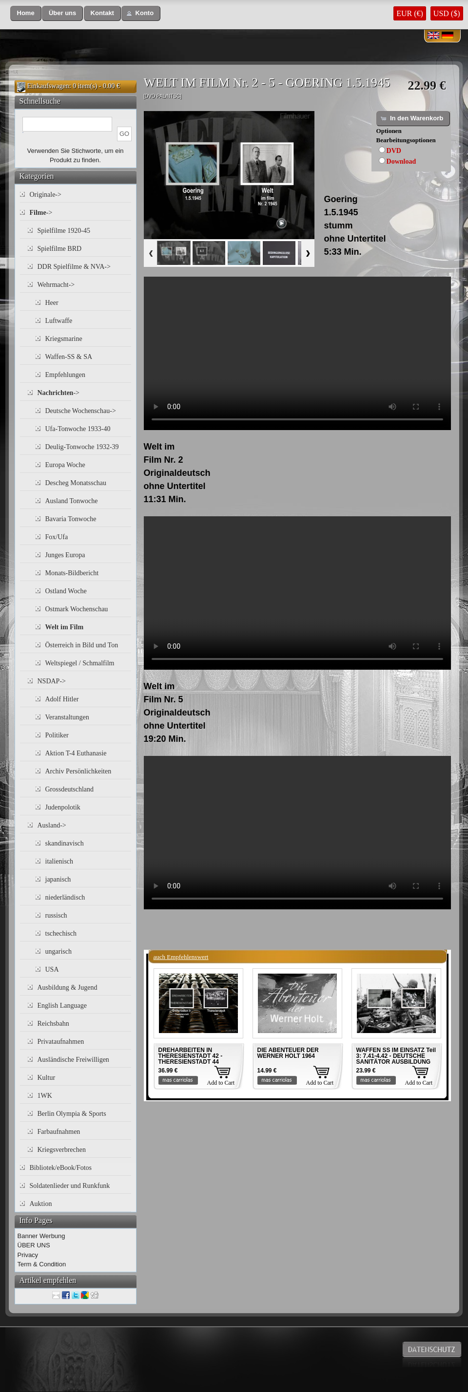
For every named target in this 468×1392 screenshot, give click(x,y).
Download (401, 161)
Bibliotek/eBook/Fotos (61, 1167)
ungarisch (58, 951)
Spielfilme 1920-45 (64, 230)
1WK (45, 1095)
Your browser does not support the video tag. (297, 353)
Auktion (41, 1203)
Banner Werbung (41, 1236)
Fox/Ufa (56, 537)
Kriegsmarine (63, 338)
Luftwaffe (59, 320)
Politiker (57, 735)
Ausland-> (52, 825)
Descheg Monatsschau (76, 483)
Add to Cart (221, 1082)
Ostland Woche (66, 591)
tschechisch (61, 933)
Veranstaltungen (67, 717)
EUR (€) (409, 13)
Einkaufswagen (48, 86)
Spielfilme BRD (60, 248)
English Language (62, 1005)
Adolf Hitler (62, 699)
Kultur (47, 1077)
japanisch (58, 879)
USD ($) (446, 13)
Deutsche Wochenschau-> (80, 410)
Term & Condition (42, 1264)
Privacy (28, 1255)
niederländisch (65, 897)
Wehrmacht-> (56, 284)
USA (52, 969)
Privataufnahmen (61, 1041)
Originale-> (45, 194)
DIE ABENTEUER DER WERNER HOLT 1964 (288, 1053)
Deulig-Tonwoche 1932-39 (82, 447)
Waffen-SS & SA (69, 356)
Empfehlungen (65, 374)
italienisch (59, 861)
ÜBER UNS (34, 1245)
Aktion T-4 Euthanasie (76, 753)
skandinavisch (64, 843)
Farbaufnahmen (59, 1131)
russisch (56, 915)
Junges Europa (65, 555)
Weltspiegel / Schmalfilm (80, 663)
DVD (394, 150)
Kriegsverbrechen (62, 1149)
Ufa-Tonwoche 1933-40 (78, 429)
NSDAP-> (52, 681)
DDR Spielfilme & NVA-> (74, 266)
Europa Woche (65, 465)
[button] (25, 13)
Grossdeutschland (69, 789)
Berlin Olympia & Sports (72, 1113)
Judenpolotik (62, 807)
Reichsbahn (53, 1023)
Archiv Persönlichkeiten (78, 771)
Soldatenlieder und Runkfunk (70, 1185)
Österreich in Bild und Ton (81, 645)
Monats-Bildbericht (72, 573)
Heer (51, 302)
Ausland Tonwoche (71, 501)
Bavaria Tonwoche (71, 519)
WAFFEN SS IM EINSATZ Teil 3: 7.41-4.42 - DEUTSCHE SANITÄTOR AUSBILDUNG (396, 1056)
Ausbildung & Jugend (68, 987)
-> (41, 212)
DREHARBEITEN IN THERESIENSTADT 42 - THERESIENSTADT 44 (190, 1056)
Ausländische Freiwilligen (73, 1059)
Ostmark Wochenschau (76, 609)
